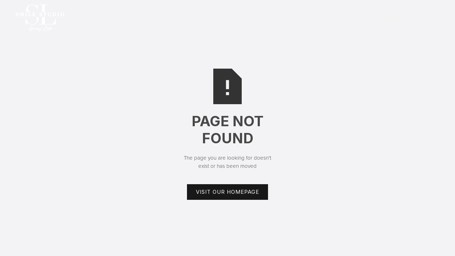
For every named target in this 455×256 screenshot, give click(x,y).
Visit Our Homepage (227, 191)
